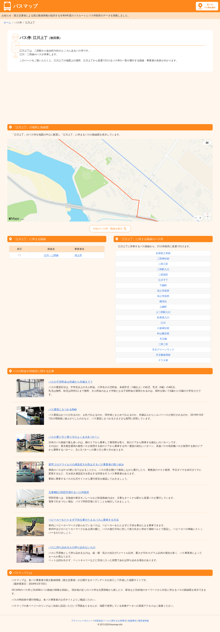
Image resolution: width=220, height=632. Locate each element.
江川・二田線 (51, 255)
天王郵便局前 (163, 354)
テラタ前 (163, 360)
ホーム (7, 22)
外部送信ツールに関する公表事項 (110, 620)
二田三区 (163, 263)
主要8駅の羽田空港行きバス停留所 (69, 492)
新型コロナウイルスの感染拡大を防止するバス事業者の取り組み (86, 464)
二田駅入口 (163, 269)
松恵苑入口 (163, 317)
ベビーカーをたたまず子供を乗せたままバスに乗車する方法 (84, 519)
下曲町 (163, 285)
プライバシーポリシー (82, 620)
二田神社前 (163, 258)
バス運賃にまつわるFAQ (63, 409)
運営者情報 (143, 620)
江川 (163, 322)
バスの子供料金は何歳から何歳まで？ (71, 381)
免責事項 (132, 620)
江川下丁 (163, 280)
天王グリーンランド (163, 349)
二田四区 (163, 274)
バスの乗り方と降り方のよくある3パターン (74, 436)
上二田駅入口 (163, 312)
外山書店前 (163, 333)
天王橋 (163, 338)
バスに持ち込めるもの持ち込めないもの (72, 547)
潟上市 (78, 255)
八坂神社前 (163, 328)
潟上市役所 (163, 290)
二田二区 (163, 344)
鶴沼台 (163, 301)
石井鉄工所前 (163, 253)
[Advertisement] (110, 97)
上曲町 (163, 306)
